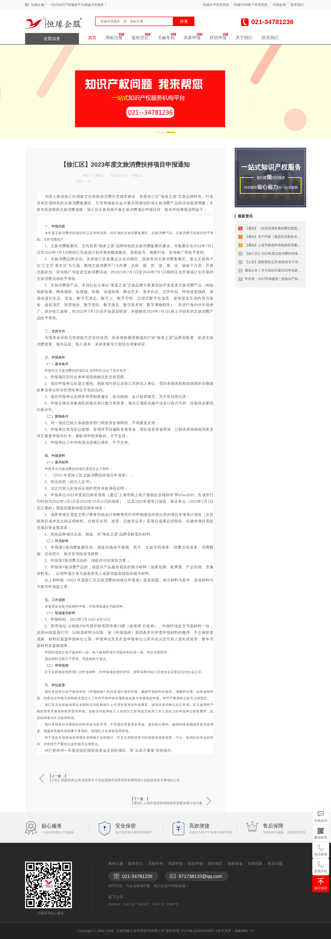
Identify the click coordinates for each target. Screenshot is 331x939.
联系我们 (297, 5)
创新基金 (235, 864)
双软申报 (218, 37)
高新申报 (192, 37)
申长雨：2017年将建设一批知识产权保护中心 (278, 279)
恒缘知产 (143, 904)
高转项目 (215, 864)
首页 (92, 37)
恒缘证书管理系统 (216, 5)
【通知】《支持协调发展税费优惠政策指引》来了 (281, 228)
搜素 (184, 21)
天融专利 (166, 37)
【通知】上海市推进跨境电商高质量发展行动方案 (166, 803)
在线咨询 (279, 5)
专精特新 (255, 864)
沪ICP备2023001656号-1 (199, 931)
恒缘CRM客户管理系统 (251, 5)
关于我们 (244, 37)
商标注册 (114, 37)
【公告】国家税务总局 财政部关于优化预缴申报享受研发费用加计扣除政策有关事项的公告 (114, 780)
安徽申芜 (172, 904)
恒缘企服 (129, 904)
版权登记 (140, 37)
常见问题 (275, 864)
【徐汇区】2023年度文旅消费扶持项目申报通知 (279, 253)
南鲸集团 (114, 904)
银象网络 (241, 931)
